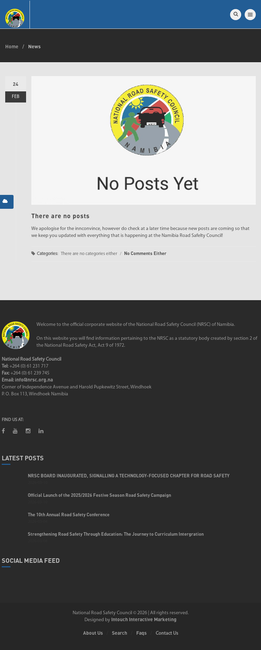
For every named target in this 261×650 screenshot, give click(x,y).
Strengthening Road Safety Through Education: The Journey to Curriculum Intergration (116, 534)
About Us (93, 633)
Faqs (141, 633)
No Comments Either (145, 253)
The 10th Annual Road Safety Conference (68, 514)
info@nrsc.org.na (34, 379)
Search (119, 633)
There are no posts (60, 216)
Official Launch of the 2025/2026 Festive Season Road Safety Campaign (99, 495)
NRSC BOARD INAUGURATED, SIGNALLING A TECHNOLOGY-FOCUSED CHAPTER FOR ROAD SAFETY (128, 475)
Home (11, 46)
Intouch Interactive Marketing (144, 619)
